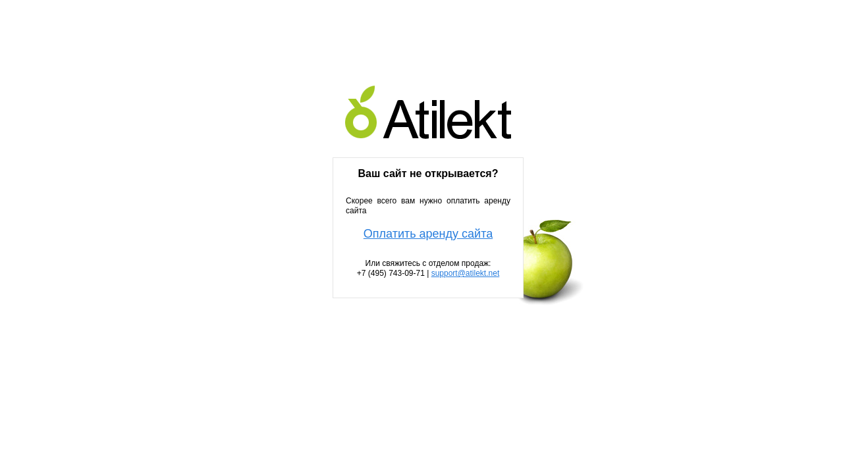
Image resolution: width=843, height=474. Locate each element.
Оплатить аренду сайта (428, 234)
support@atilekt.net (465, 273)
